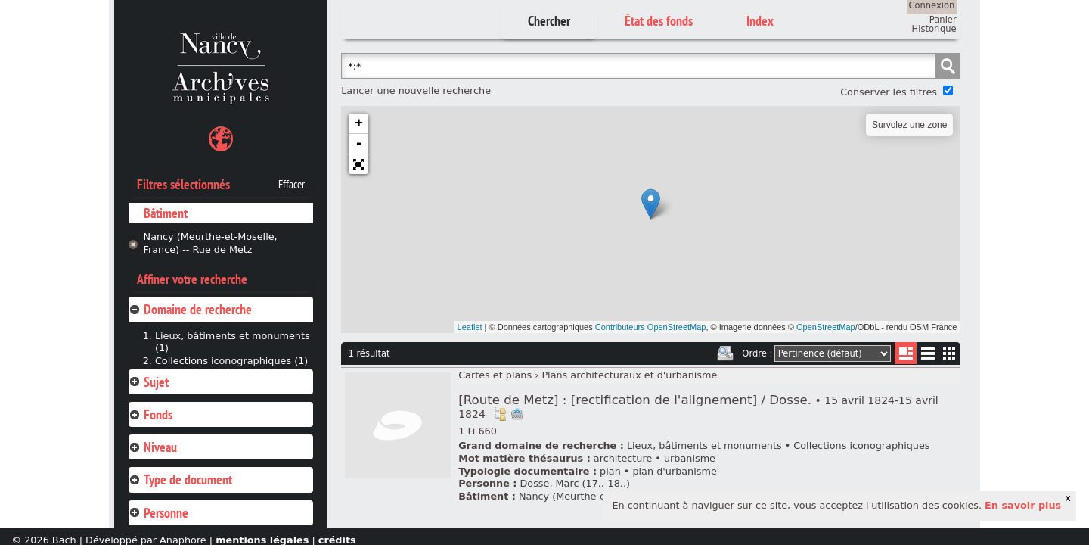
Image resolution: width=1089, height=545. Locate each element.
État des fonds (659, 21)
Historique (934, 28)
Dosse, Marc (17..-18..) (575, 483)
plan (610, 471)
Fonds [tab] (150, 414)
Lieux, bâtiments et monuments (704, 445)
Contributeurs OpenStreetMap (650, 327)
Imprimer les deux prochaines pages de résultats (725, 353)
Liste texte (928, 356)
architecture (623, 458)
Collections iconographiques (861, 445)
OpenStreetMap (825, 327)
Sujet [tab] (149, 382)
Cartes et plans (495, 375)
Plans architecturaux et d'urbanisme (629, 375)
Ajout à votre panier (517, 414)
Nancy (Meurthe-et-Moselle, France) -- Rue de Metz (211, 243)
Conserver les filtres (888, 92)
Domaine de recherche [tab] (190, 309)
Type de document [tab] (180, 479)
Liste (906, 353)
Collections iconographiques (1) (231, 360)
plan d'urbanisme (674, 471)
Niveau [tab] (153, 447)
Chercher (549, 21)
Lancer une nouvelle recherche (416, 90)
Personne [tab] (158, 513)
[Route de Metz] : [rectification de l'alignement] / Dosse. (698, 406)
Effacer (291, 185)
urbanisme (689, 458)
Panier (943, 19)
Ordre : (757, 353)
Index (760, 21)
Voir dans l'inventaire (500, 414)
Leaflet (470, 327)
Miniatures (949, 353)
